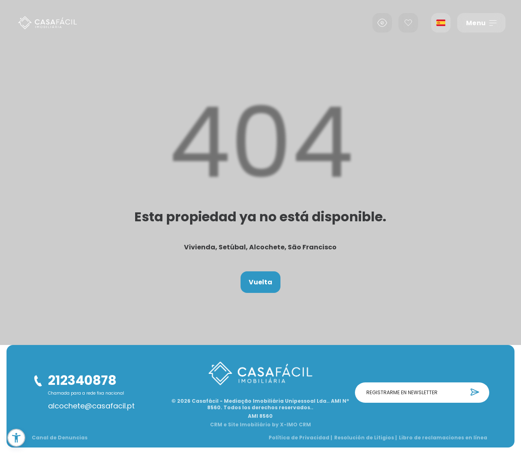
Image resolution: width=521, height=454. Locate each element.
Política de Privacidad (300, 437)
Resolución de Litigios (365, 437)
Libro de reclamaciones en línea (443, 437)
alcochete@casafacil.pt (91, 406)
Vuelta (260, 282)
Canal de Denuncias (60, 437)
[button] (16, 438)
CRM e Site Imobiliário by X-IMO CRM (260, 424)
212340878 (82, 380)
